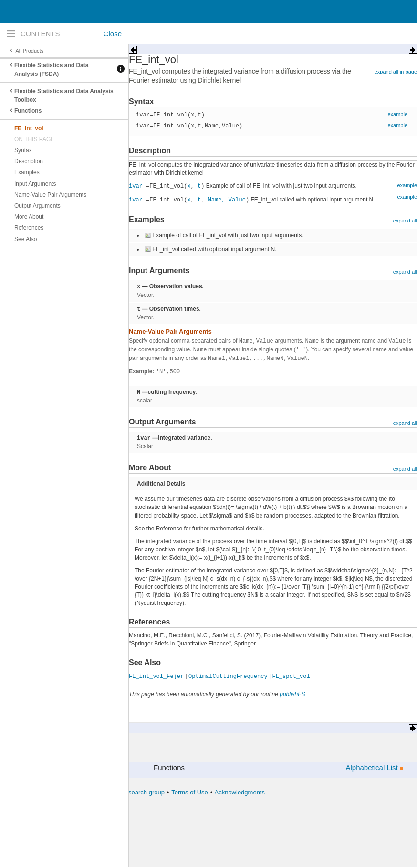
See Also (25, 239)
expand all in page (396, 71)
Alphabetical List (371, 767)
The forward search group (129, 792)
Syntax (23, 150)
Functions (28, 110)
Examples (27, 172)
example (397, 114)
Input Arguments (35, 183)
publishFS (292, 694)
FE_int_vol (28, 128)
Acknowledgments (239, 792)
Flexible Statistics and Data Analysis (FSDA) (51, 69)
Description (28, 161)
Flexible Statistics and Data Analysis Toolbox (64, 95)
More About (28, 216)
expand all (405, 220)
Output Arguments (37, 205)
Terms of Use (189, 792)
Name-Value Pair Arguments (50, 194)
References (28, 227)
